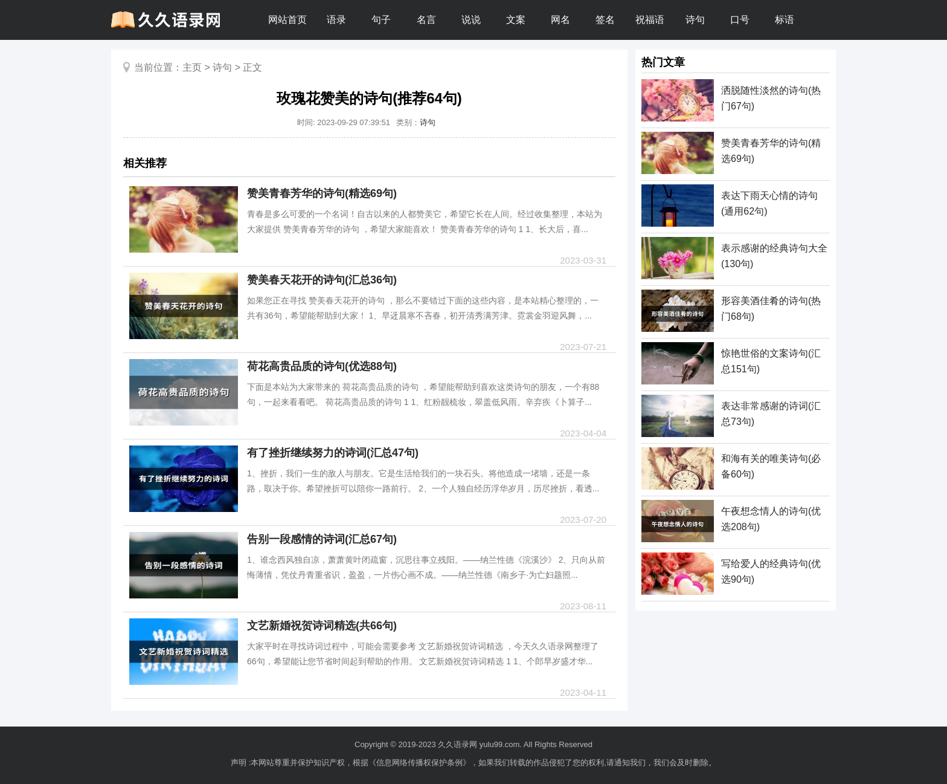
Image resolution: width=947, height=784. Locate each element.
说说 (471, 20)
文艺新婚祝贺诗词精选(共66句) (322, 626)
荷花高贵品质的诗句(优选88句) (322, 366)
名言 (426, 20)
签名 (605, 20)
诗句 (695, 20)
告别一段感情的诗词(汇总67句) (322, 539)
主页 (192, 67)
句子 (381, 20)
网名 (560, 20)
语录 (336, 20)
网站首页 (287, 20)
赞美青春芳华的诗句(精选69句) (322, 193)
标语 (784, 20)
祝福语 (649, 20)
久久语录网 (457, 744)
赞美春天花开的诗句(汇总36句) (322, 280)
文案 (515, 20)
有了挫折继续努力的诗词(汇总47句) (333, 453)
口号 (740, 20)
